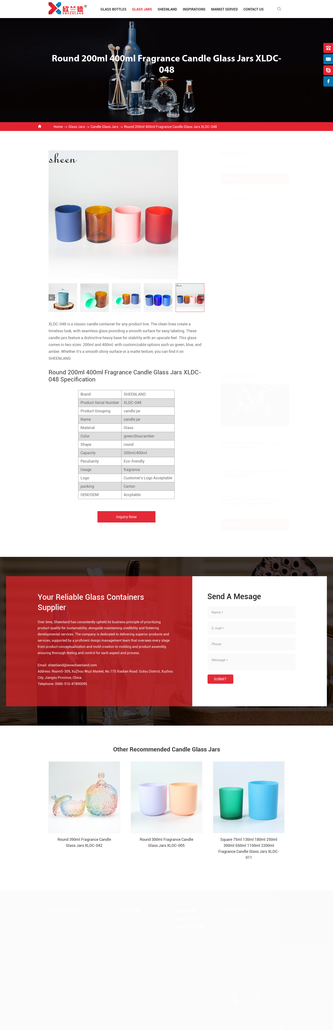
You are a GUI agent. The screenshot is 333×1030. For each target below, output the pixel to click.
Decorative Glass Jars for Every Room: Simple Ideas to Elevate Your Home (245, 502)
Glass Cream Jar (239, 189)
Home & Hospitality (188, 941)
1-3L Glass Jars (238, 310)
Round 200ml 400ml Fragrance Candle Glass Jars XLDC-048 (170, 127)
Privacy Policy (184, 1026)
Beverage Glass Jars (241, 229)
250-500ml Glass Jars (243, 280)
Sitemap (166, 1026)
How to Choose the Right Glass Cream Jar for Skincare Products (248, 445)
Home (58, 127)
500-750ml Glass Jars (243, 290)
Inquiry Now (126, 521)
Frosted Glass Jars (240, 350)
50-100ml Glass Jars (242, 259)
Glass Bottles (113, 9)
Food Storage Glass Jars (245, 219)
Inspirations (194, 9)
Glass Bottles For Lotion (65, 946)
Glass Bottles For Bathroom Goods (73, 953)
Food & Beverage (186, 955)
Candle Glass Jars (104, 127)
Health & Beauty (185, 948)
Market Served (224, 9)
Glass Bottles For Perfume (67, 939)
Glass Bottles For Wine (65, 925)
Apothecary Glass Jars (243, 239)
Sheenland (167, 9)
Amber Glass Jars (239, 340)
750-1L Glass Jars (240, 300)
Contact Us (253, 9)
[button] (52, 297)
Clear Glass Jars (238, 330)
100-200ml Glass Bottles (66, 975)
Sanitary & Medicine (188, 934)
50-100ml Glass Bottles (65, 967)
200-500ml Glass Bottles (66, 982)
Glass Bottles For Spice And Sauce (73, 932)
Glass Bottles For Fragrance (68, 960)
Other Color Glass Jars (243, 360)
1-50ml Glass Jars (240, 249)
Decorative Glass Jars (243, 209)
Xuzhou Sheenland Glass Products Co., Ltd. (97, 1026)
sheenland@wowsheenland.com (68, 665)
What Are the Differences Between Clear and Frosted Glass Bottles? (249, 473)
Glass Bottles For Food (64, 918)
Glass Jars (142, 9)
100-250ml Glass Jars (243, 269)
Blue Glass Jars (238, 320)
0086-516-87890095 (67, 684)
